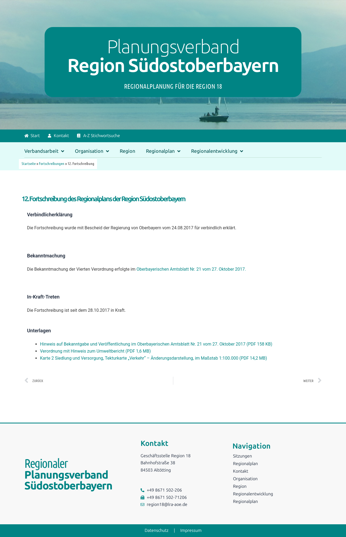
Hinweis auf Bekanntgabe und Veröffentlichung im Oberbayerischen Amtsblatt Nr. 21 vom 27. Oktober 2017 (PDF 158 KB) (156, 344)
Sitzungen (242, 456)
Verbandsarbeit (44, 151)
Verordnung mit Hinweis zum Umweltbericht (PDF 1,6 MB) (95, 351)
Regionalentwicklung (217, 151)
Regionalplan (163, 151)
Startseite (29, 163)
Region (127, 151)
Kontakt (240, 471)
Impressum (191, 530)
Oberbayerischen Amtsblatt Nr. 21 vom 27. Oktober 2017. (191, 269)
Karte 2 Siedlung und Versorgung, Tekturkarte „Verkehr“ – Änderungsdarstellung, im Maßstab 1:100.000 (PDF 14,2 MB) (153, 358)
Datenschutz (156, 530)
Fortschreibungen (51, 163)
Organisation (92, 151)
